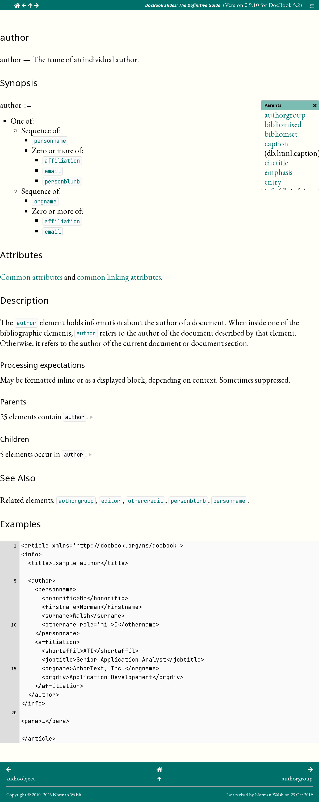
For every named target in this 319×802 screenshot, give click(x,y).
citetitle (276, 162)
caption (276, 143)
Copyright (16, 794)
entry (273, 182)
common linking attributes (119, 277)
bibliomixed (283, 124)
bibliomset (281, 134)
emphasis (278, 172)
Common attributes (31, 277)
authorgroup (285, 115)
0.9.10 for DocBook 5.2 (272, 5)
